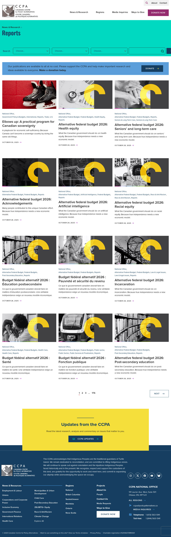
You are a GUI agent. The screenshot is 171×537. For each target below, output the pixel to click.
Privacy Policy (95, 533)
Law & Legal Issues (158, 272)
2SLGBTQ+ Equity (42, 507)
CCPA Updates (85, 438)
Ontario (69, 508)
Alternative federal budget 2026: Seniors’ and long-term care (139, 126)
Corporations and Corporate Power (14, 501)
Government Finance (11, 511)
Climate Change (41, 516)
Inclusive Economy (10, 507)
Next (159, 393)
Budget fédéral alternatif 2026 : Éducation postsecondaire (26, 282)
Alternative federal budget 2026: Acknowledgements (26, 201)
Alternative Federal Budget (69, 117)
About (154, 2)
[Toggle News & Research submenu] (91, 12)
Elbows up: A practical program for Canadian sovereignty (28, 123)
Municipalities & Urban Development (44, 492)
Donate (152, 68)
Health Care (43, 350)
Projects (101, 485)
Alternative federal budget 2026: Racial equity (139, 204)
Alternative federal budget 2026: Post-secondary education (139, 359)
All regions (135, 500)
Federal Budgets (87, 117)
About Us (101, 490)
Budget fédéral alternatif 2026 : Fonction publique (82, 359)
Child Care (39, 498)
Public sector (99, 350)
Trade (46, 117)
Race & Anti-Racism (158, 194)
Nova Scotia (71, 512)
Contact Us (102, 499)
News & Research (79, 12)
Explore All (39, 521)
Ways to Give (138, 12)
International (31, 117)
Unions (5, 495)
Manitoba (70, 503)
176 (93, 393)
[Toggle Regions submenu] (107, 12)
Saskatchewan (72, 499)
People (100, 494)
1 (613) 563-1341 (153, 514)
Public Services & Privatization (81, 353)
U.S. (51, 117)
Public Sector (64, 353)
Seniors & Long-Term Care (125, 120)
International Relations (12, 516)
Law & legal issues (122, 275)
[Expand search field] (147, 3)
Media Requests (104, 503)
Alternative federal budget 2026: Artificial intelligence (83, 204)
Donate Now (158, 12)
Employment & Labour (12, 490)
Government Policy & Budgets (14, 117)
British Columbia (73, 494)
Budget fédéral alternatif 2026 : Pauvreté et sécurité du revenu (82, 278)
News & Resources (11, 485)
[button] (31, 51)
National (69, 490)
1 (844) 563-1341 (153, 518)
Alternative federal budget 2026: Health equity (83, 126)
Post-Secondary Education (12, 275)
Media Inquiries (120, 12)
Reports (40, 117)
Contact (163, 2)
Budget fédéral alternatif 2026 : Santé (26, 359)
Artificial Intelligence (89, 194)
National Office (8, 113)
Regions (100, 12)
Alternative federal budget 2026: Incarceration (139, 282)
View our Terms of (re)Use (78, 533)
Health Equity (99, 117)
